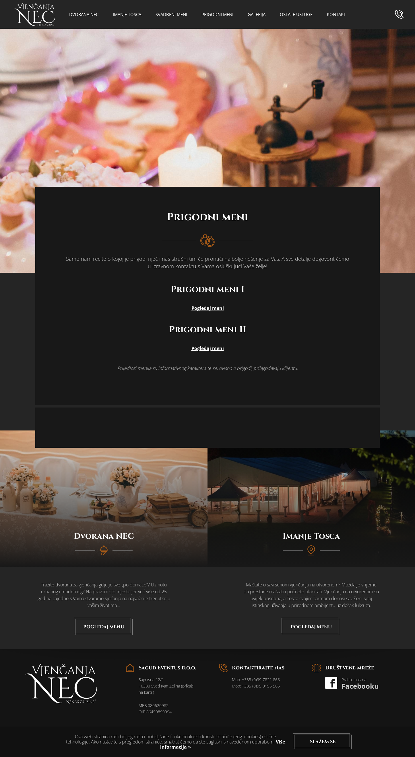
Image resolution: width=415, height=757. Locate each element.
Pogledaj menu (103, 627)
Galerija (256, 14)
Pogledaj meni (207, 308)
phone (399, 14)
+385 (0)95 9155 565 (261, 686)
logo (34, 14)
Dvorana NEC (83, 14)
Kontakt (336, 14)
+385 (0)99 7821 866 (261, 679)
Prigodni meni (217, 14)
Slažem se (323, 742)
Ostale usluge (296, 14)
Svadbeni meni (171, 14)
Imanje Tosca (127, 14)
